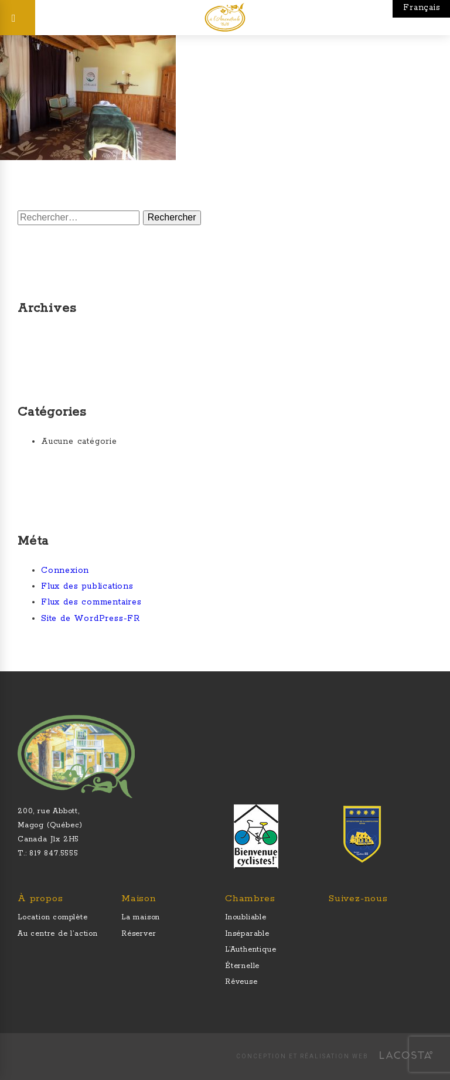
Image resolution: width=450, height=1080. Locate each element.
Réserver (138, 933)
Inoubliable (246, 917)
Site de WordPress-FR (90, 618)
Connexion (65, 570)
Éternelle (242, 966)
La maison (140, 917)
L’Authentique (250, 949)
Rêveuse (241, 981)
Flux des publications (87, 586)
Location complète (53, 917)
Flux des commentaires (91, 602)
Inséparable (247, 933)
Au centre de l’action (58, 933)
